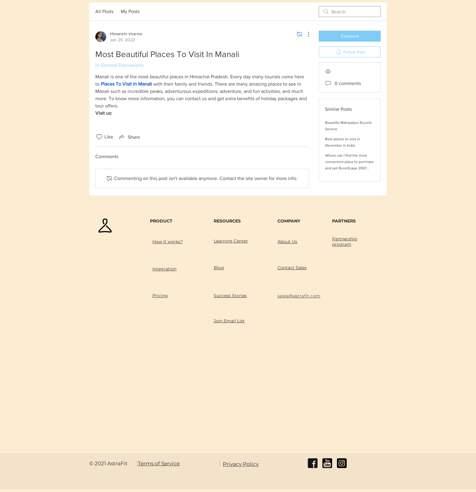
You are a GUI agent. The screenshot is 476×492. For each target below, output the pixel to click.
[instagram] (342, 463)
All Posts (104, 11)
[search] (350, 11)
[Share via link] (129, 137)
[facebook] (313, 463)
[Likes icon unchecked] (99, 137)
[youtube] (327, 463)
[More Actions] (305, 34)
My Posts (130, 11)
